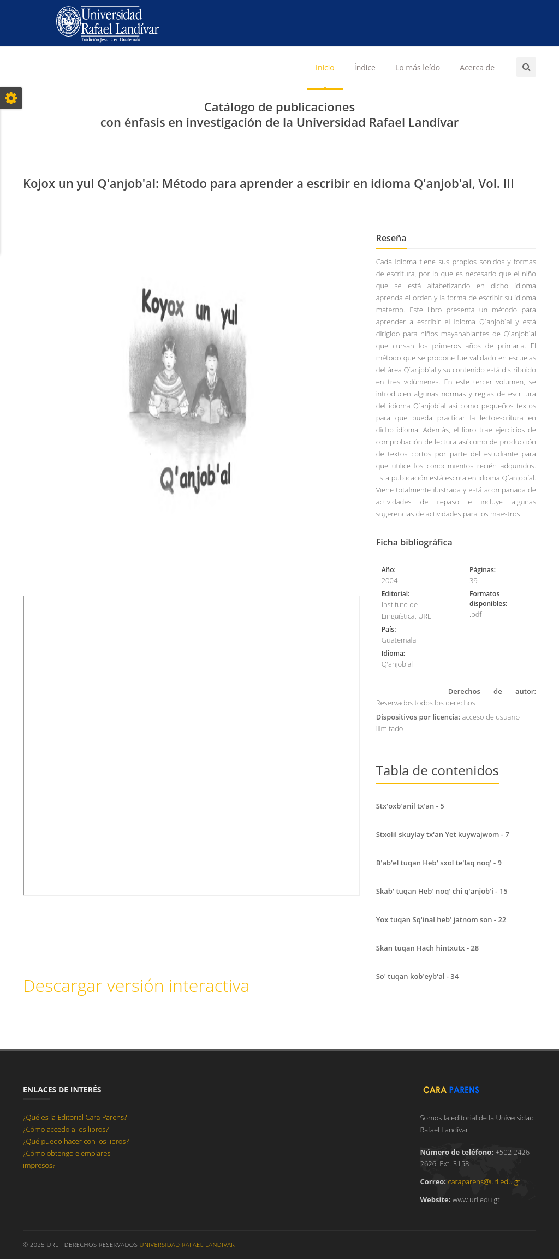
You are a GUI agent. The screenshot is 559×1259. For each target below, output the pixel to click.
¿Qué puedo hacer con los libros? (76, 1141)
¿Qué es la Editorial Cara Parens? (75, 1117)
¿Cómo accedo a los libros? (66, 1129)
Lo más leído (417, 67)
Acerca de (477, 67)
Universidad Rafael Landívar (187, 1244)
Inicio (325, 67)
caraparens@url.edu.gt (484, 1181)
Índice (365, 67)
